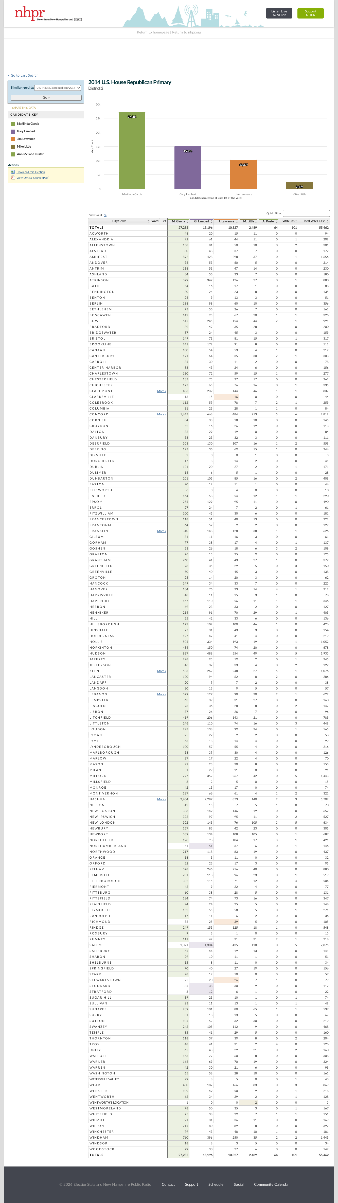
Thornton (100, 1038)
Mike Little (24, 146)
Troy (95, 1044)
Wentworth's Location (109, 1102)
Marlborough (104, 752)
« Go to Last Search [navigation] (23, 75)
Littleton (100, 723)
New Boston (102, 810)
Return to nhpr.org (186, 32)
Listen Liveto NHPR (279, 13)
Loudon (98, 729)
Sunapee (98, 1009)
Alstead (98, 251)
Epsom (96, 501)
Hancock (99, 583)
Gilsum (97, 536)
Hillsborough (104, 624)
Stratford (101, 991)
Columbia (100, 408)
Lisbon (96, 711)
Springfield (102, 968)
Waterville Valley (104, 1079)
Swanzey (98, 1026)
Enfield (97, 496)
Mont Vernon (104, 793)
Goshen (97, 548)
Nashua (97, 799)
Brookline (101, 344)
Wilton (97, 1125)
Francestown (104, 519)
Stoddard (100, 985)
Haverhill (100, 601)
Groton (98, 577)
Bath (95, 286)
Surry (96, 1015)
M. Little (248, 221)
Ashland (98, 274)
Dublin (97, 466)
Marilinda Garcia (28, 123)
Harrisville (102, 595)
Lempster (99, 700)
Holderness (102, 636)
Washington (102, 1073)
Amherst (99, 256)
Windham (99, 1137)
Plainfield (100, 904)
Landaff (98, 682)
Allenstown (102, 245)
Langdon (99, 688)
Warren (97, 1067)
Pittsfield (100, 898)
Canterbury (102, 356)
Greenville (101, 571)
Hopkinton (101, 647)
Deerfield (100, 443)
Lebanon (99, 694)
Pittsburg (100, 892)
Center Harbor (105, 367)
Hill (94, 618)
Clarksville (102, 396)
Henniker (99, 612)
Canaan (97, 350)
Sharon (97, 956)
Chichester (101, 385)
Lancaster (100, 676)
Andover (99, 262)
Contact (168, 1185)
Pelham (97, 869)
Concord (99, 414)
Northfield (102, 840)
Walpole (98, 1055)
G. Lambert (201, 221)
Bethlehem (101, 309)
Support (191, 1185)
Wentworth (102, 1096)
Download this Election (28, 172)
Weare (96, 1085)
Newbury (99, 828)
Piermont (99, 886)
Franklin (99, 531)
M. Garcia (178, 221)
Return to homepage (153, 32)
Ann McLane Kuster (30, 154)
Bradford (100, 326)
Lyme (94, 740)
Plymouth (100, 910)
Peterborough (105, 880)
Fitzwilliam (102, 513)
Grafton (99, 554)
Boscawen (100, 315)
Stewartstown (105, 980)
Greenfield (101, 566)
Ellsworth (101, 490)
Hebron (97, 606)
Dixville (98, 455)
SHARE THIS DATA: (24, 108)
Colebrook (101, 402)
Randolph (100, 915)
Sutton (97, 1020)
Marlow (98, 758)
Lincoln (98, 705)
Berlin (96, 303)
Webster (98, 1090)
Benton (97, 297)
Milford (98, 775)
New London (103, 822)
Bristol (97, 338)
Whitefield (101, 1114)
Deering (98, 449)
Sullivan (99, 1003)
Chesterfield (103, 379)
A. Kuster (268, 221)
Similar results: (22, 88)
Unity (95, 1050)
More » (161, 391)
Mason (96, 764)
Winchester (102, 1131)
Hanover (99, 589)
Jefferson (100, 665)
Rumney (97, 939)
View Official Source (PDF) (30, 177)
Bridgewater (103, 332)
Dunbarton (102, 478)
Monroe (98, 787)
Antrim (97, 268)
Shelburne (101, 962)
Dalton (97, 431)
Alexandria (101, 239)
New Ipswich (102, 816)
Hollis (96, 641)
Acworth (99, 233)
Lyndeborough (105, 746)
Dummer (98, 472)
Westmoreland (105, 1108)
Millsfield (100, 781)
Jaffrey (97, 659)
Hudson (98, 653)
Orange (97, 857)
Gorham (98, 542)
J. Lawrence (226, 221)
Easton (97, 484)
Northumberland (108, 845)
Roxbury (99, 933)
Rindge (97, 927)
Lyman (96, 735)
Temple (97, 1032)
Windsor (99, 1143)
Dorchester (102, 461)
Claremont (101, 391)
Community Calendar (271, 1185)
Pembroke (100, 875)
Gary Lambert (26, 131)
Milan (95, 770)
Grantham (100, 560)
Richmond (100, 921)
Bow (94, 321)
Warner (97, 1061)
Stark (95, 974)
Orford (98, 863)
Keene (96, 671)
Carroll (98, 361)
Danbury (99, 437)
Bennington (102, 291)
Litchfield (100, 717)
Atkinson (99, 280)
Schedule (215, 1185)
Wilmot (97, 1120)
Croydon (99, 426)
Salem (96, 945)
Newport (99, 834)
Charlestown (104, 373)
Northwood (102, 851)
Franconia (101, 525)
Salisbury (100, 950)
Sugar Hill (101, 997)
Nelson (97, 805)
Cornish (98, 420)
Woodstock (102, 1149)
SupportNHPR (310, 13)
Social (239, 1185)
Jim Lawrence (26, 138)
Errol (96, 507)
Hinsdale (99, 630)
